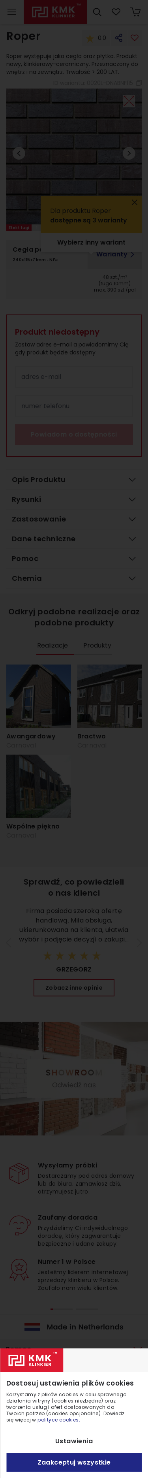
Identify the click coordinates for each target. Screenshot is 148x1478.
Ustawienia (74, 1441)
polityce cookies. (58, 1419)
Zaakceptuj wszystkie (74, 1462)
